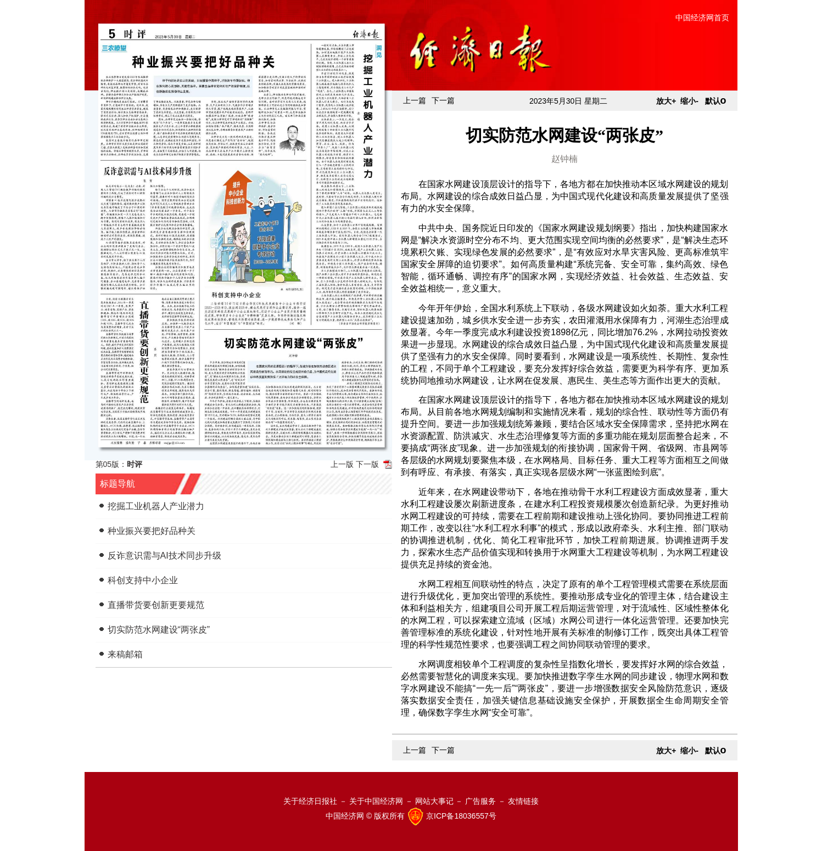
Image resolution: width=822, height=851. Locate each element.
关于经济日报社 (310, 801)
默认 (715, 101)
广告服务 (480, 801)
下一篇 (443, 100)
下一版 (367, 464)
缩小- (689, 101)
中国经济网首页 (702, 17)
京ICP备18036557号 (461, 815)
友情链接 (523, 801)
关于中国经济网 (376, 801)
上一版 (342, 464)
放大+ (666, 101)
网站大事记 (434, 801)
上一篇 (414, 100)
